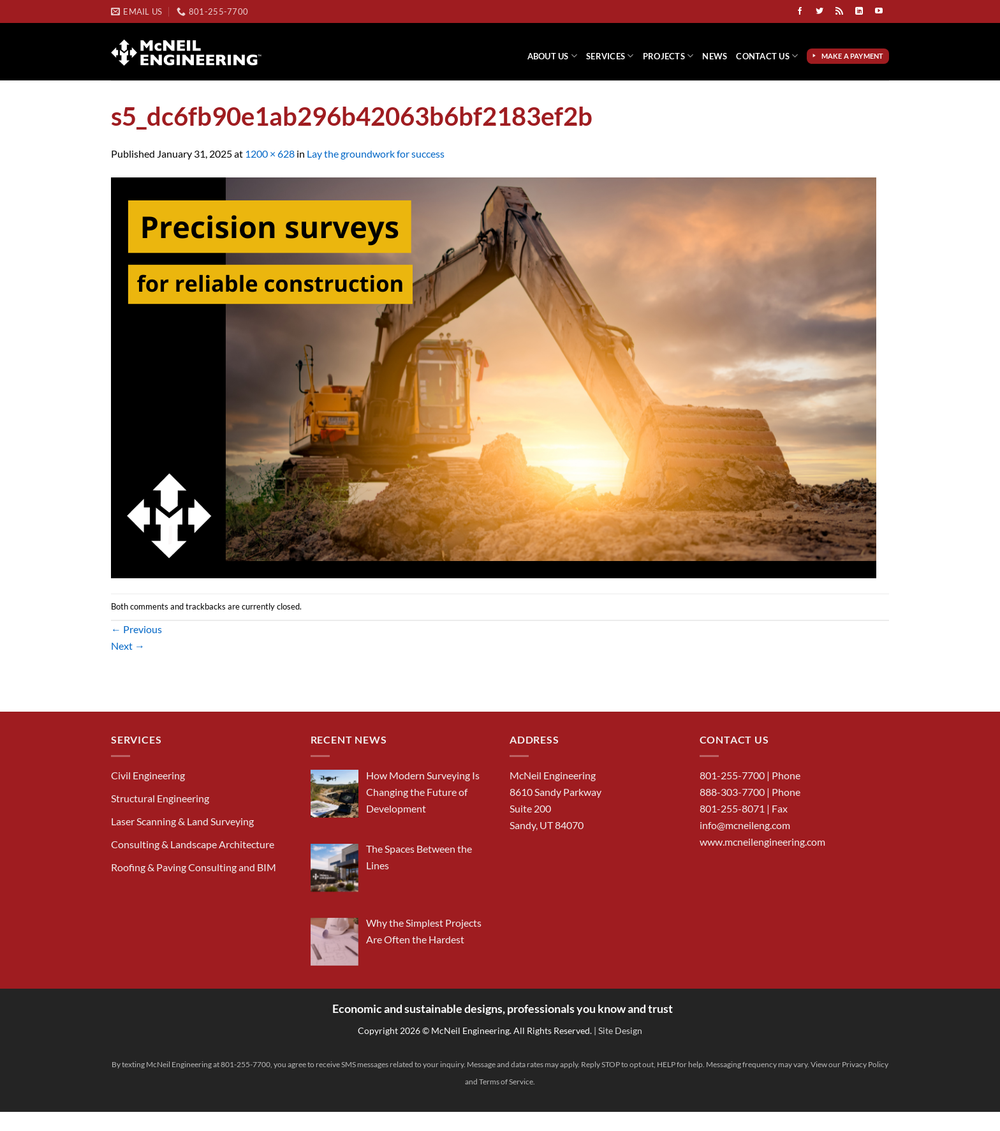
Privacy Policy (865, 1064)
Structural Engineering (160, 798)
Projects (668, 56)
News (714, 56)
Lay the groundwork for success (376, 153)
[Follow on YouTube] (878, 11)
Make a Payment (853, 56)
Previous (136, 629)
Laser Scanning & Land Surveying (182, 821)
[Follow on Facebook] (799, 11)
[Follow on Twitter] (819, 11)
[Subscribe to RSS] (839, 11)
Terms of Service (506, 1081)
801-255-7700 (732, 775)
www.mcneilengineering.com (762, 841)
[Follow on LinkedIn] (859, 11)
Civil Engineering (148, 775)
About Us (552, 56)
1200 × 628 (270, 153)
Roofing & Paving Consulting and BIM (193, 867)
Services (610, 56)
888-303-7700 (732, 792)
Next (128, 646)
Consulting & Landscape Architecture (192, 844)
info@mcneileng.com (745, 825)
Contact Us (767, 56)
